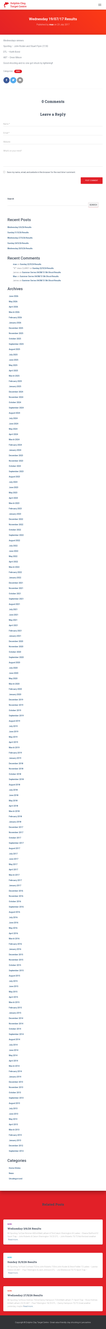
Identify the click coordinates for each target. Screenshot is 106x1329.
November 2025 (16, 333)
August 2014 (14, 1039)
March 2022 (14, 567)
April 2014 (13, 1061)
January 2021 (15, 636)
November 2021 (16, 588)
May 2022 (13, 556)
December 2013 (16, 1082)
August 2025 (14, 349)
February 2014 (15, 1071)
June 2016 (13, 923)
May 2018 (13, 801)
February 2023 (15, 508)
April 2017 (13, 869)
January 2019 (15, 758)
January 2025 (15, 386)
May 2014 (13, 1055)
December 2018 (16, 763)
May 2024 (13, 429)
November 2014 (16, 1024)
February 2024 (15, 445)
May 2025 (13, 365)
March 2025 (14, 376)
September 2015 (16, 970)
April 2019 (13, 742)
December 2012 (16, 1146)
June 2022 (13, 551)
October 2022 (15, 530)
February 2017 (15, 880)
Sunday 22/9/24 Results (30, 264)
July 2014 (13, 1045)
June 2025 (13, 360)
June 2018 (13, 795)
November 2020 (16, 646)
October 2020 (15, 652)
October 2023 (15, 466)
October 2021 (15, 593)
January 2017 (15, 885)
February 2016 (15, 944)
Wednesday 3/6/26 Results (19, 227)
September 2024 (16, 408)
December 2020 (16, 641)
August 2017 (14, 848)
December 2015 (16, 954)
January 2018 (15, 822)
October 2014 (15, 1029)
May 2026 (13, 301)
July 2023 (13, 482)
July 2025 (13, 355)
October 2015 (15, 965)
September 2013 (16, 1098)
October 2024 (15, 402)
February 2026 (15, 317)
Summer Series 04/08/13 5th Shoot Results (41, 272)
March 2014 (14, 1066)
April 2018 (13, 806)
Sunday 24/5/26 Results (18, 243)
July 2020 (13, 668)
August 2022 (14, 540)
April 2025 (13, 370)
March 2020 (14, 684)
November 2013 (16, 1087)
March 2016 (14, 938)
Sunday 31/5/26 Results (18, 232)
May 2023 (13, 493)
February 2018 (15, 816)
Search (10, 199)
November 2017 (16, 832)
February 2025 (15, 381)
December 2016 (16, 891)
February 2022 (15, 572)
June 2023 (13, 487)
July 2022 (13, 546)
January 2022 (15, 578)
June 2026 (13, 296)
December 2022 (16, 519)
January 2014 (15, 1077)
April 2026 (13, 307)
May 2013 (13, 1119)
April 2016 (13, 933)
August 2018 (14, 785)
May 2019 (13, 737)
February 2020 (15, 689)
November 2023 (16, 461)
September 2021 (16, 599)
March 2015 (14, 1002)
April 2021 (13, 625)
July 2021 (13, 609)
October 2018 (15, 774)
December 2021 (16, 583)
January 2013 (15, 1140)
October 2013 (15, 1092)
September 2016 (16, 907)
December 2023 (16, 455)
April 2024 (13, 434)
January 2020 (15, 694)
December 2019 (16, 700)
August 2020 (14, 662)
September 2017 (16, 843)
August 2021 (14, 604)
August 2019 (14, 721)
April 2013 (13, 1124)
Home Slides (15, 1168)
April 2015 (13, 997)
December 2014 (16, 1018)
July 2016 (13, 917)
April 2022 (13, 562)
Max (15, 276)
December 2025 (16, 328)
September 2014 (16, 1034)
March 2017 (14, 875)
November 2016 (16, 896)
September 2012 (16, 1151)
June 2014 (13, 1050)
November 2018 (16, 769)
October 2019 (15, 710)
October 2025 (15, 339)
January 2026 (15, 323)
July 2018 (13, 790)
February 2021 (15, 631)
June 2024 (13, 424)
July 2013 (13, 1108)
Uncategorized (15, 1179)
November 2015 (16, 960)
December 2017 (16, 827)
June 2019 (13, 731)
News (18, 71)
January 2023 (15, 514)
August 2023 (14, 477)
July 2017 (13, 854)
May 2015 (13, 992)
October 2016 (15, 901)
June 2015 (13, 986)
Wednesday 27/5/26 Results (20, 238)
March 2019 (14, 747)
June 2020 (13, 673)
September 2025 (16, 344)
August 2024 (14, 413)
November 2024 (16, 397)
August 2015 (14, 976)
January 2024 (15, 450)
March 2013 (14, 1130)
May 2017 (13, 864)
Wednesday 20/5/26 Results (20, 248)
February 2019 (15, 753)
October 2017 (15, 838)
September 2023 (16, 471)
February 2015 (15, 1008)
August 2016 (14, 912)
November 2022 (16, 524)
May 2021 (13, 620)
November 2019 (16, 705)
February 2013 (15, 1135)
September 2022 (16, 535)
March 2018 (14, 811)
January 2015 (15, 1013)
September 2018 (16, 779)
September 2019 (16, 716)
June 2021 (13, 615)
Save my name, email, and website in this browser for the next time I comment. (41, 172)
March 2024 (14, 439)
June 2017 (13, 859)
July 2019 (13, 726)
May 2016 (13, 928)
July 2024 (13, 418)
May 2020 (13, 678)
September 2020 (16, 657)
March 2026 (14, 312)
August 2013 (14, 1103)
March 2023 (14, 503)
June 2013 (13, 1114)
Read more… (13, 1239)
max (15, 264)
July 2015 (13, 981)
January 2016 (15, 949)
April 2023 (13, 498)
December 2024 (16, 392)
